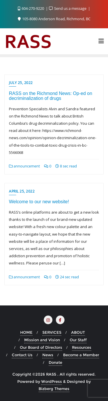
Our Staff (78, 339)
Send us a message (68, 8)
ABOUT (78, 332)
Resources (81, 347)
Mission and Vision (42, 339)
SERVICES (51, 332)
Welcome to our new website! (39, 201)
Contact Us (22, 354)
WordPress (51, 381)
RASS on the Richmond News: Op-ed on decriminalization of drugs (50, 96)
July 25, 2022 (21, 82)
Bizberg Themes (54, 388)
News (47, 354)
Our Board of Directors (41, 347)
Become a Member (81, 354)
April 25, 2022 (22, 191)
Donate (55, 362)
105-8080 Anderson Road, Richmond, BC (54, 18)
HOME (26, 332)
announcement (24, 166)
